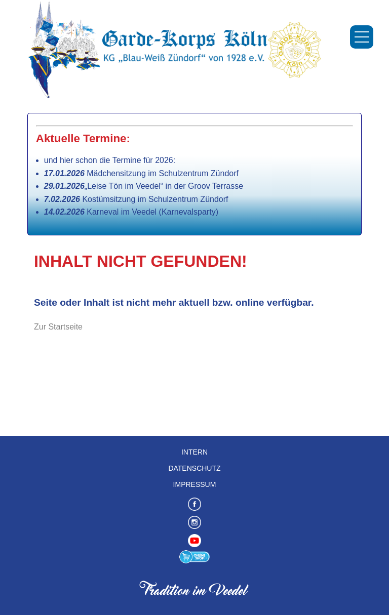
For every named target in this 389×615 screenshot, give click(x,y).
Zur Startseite (58, 326)
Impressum (194, 484)
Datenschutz (194, 468)
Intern (194, 452)
